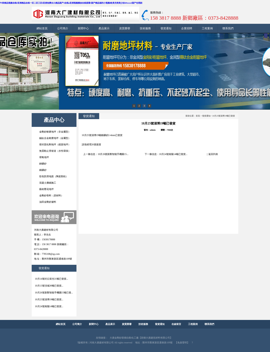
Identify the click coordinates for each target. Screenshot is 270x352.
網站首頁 (42, 28)
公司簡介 (62, 28)
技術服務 (145, 28)
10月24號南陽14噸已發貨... (173, 154)
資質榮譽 (124, 28)
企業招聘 (186, 28)
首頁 (198, 116)
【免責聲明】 (182, 342)
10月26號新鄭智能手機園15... (113, 154)
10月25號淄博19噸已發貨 (223, 116)
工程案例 (207, 28)
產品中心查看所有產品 (54, 122)
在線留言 (176, 324)
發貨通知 (166, 28)
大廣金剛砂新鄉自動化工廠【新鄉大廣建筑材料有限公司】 (141, 337)
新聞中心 (83, 28)
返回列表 (213, 154)
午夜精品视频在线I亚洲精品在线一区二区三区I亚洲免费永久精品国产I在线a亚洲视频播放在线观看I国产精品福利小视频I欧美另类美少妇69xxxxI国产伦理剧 (71, 3)
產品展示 (104, 28)
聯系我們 (227, 28)
